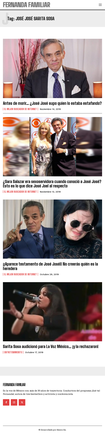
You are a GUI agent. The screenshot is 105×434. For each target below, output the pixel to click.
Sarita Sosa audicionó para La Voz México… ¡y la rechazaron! (50, 346)
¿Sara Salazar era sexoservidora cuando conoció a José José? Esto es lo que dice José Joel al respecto (52, 183)
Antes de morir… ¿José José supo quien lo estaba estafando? (52, 103)
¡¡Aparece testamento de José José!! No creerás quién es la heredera (50, 266)
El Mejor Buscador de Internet (20, 109)
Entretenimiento (13, 352)
